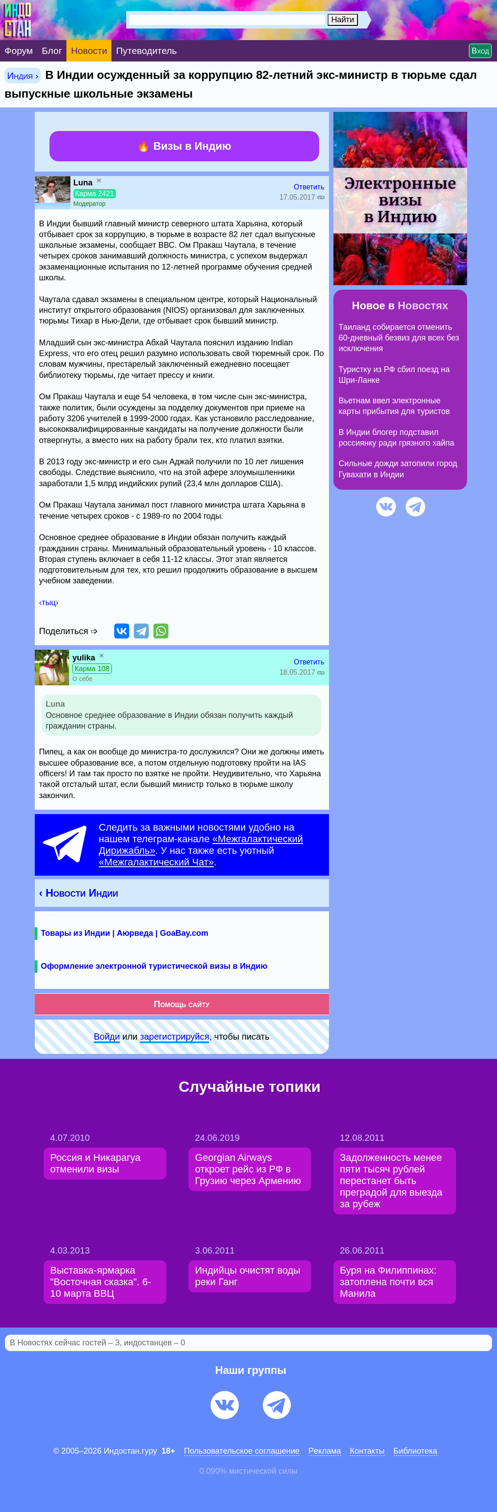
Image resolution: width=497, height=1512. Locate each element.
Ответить (309, 187)
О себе (82, 678)
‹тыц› (48, 602)
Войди (106, 1036)
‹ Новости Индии (79, 893)
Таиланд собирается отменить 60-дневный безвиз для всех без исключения (399, 338)
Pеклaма (324, 1450)
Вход (480, 50)
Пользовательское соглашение (242, 1450)
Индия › (22, 75)
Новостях (423, 305)
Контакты (367, 1450)
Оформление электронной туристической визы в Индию (154, 966)
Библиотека (415, 1450)
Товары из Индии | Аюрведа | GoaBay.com (125, 933)
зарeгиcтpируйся (174, 1036)
